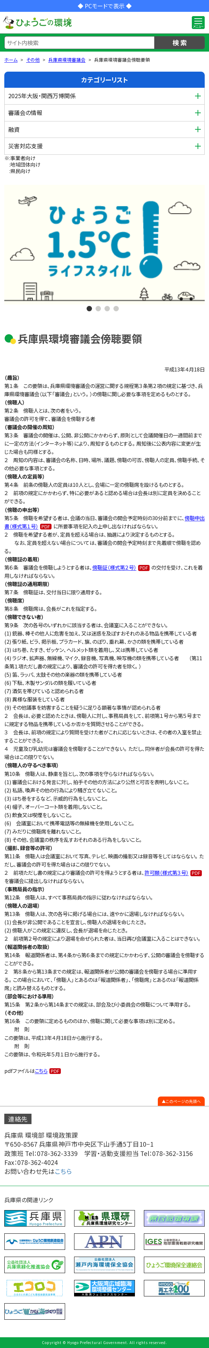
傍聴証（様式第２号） (114, 567)
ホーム (11, 59)
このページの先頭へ (183, 1101)
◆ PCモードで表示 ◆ (105, 5)
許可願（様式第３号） (167, 872)
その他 (33, 59)
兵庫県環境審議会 (67, 59)
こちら (41, 1070)
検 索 (179, 42)
